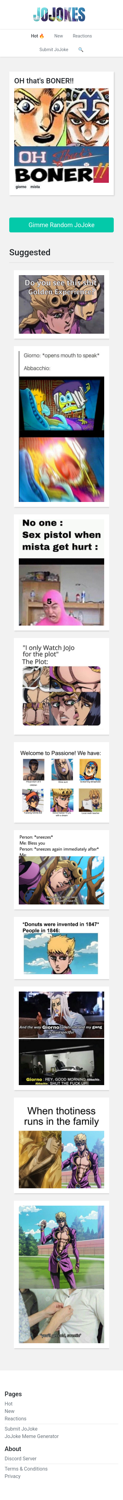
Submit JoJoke (53, 49)
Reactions (82, 35)
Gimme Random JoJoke (62, 225)
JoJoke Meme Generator (32, 1436)
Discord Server (21, 1459)
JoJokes (59, 14)
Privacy (13, 1476)
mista (35, 187)
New (58, 35)
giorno (21, 187)
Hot (37, 35)
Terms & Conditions (26, 1469)
